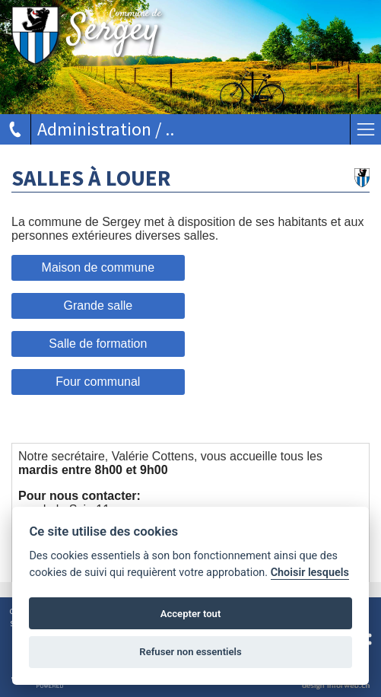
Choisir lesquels (310, 572)
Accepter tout (190, 613)
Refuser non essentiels (190, 651)
